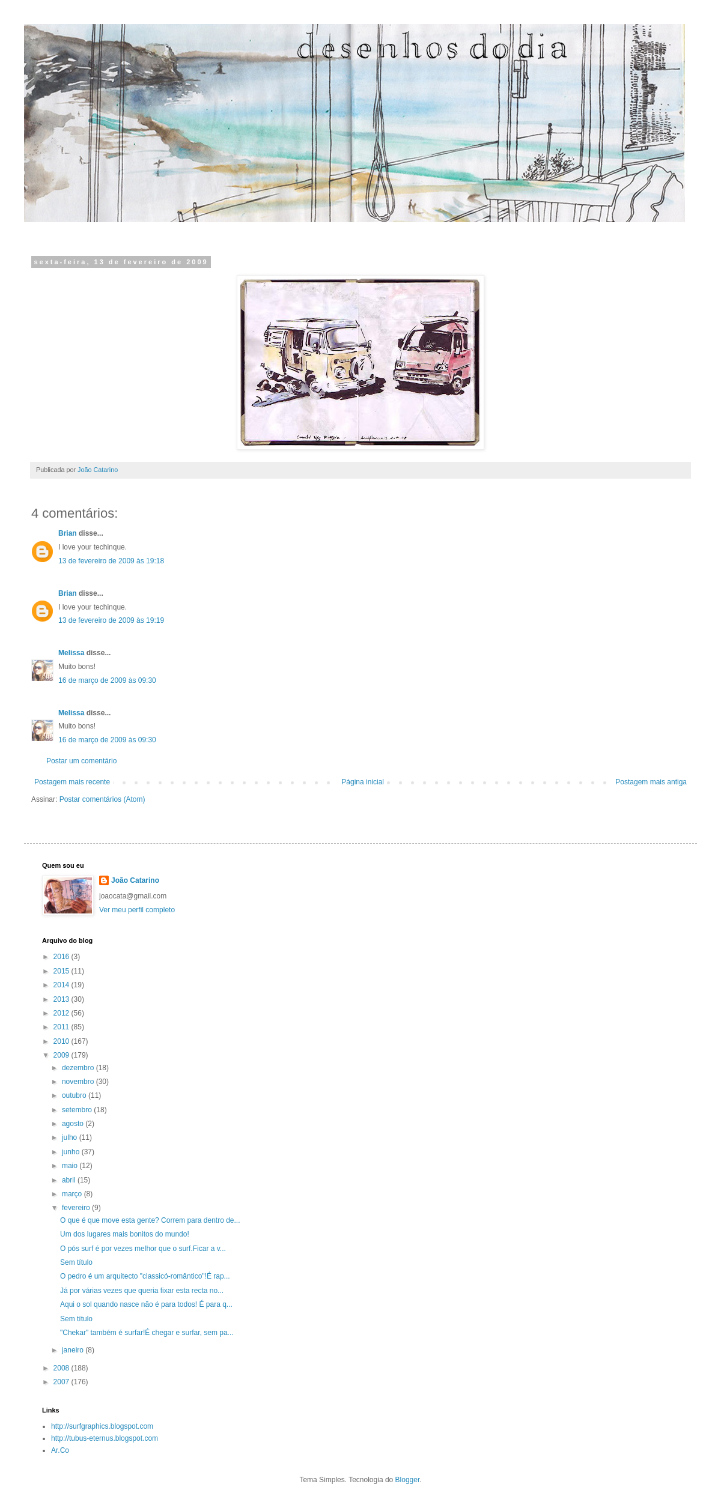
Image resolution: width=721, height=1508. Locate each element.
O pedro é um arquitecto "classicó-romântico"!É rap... (145, 1276)
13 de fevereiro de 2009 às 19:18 (111, 561)
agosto (73, 1123)
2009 (62, 1055)
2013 (62, 999)
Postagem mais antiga (651, 782)
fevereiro (77, 1208)
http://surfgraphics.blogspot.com (102, 1426)
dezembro (79, 1068)
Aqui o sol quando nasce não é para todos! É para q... (146, 1304)
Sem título (76, 1262)
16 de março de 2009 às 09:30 (107, 680)
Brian (67, 533)
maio (70, 1165)
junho (72, 1152)
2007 (62, 1382)
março (73, 1194)
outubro (75, 1095)
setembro (78, 1110)
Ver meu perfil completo (137, 910)
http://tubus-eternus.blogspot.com (104, 1438)
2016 (62, 956)
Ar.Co (60, 1450)
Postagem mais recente (72, 782)
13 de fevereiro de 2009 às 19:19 (111, 620)
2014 (62, 985)
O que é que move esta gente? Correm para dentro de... (150, 1220)
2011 (62, 1027)
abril (70, 1180)
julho (70, 1137)
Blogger (407, 1480)
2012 (62, 1013)
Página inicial (362, 782)
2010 (62, 1041)
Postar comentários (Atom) (102, 799)
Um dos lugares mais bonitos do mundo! (124, 1234)
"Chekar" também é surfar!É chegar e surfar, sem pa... (147, 1332)
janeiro (73, 1350)
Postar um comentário (81, 761)
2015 (62, 971)
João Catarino (135, 880)
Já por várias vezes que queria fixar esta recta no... (142, 1290)
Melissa (71, 653)
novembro (79, 1081)
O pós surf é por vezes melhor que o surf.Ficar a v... (143, 1248)
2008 (62, 1368)
